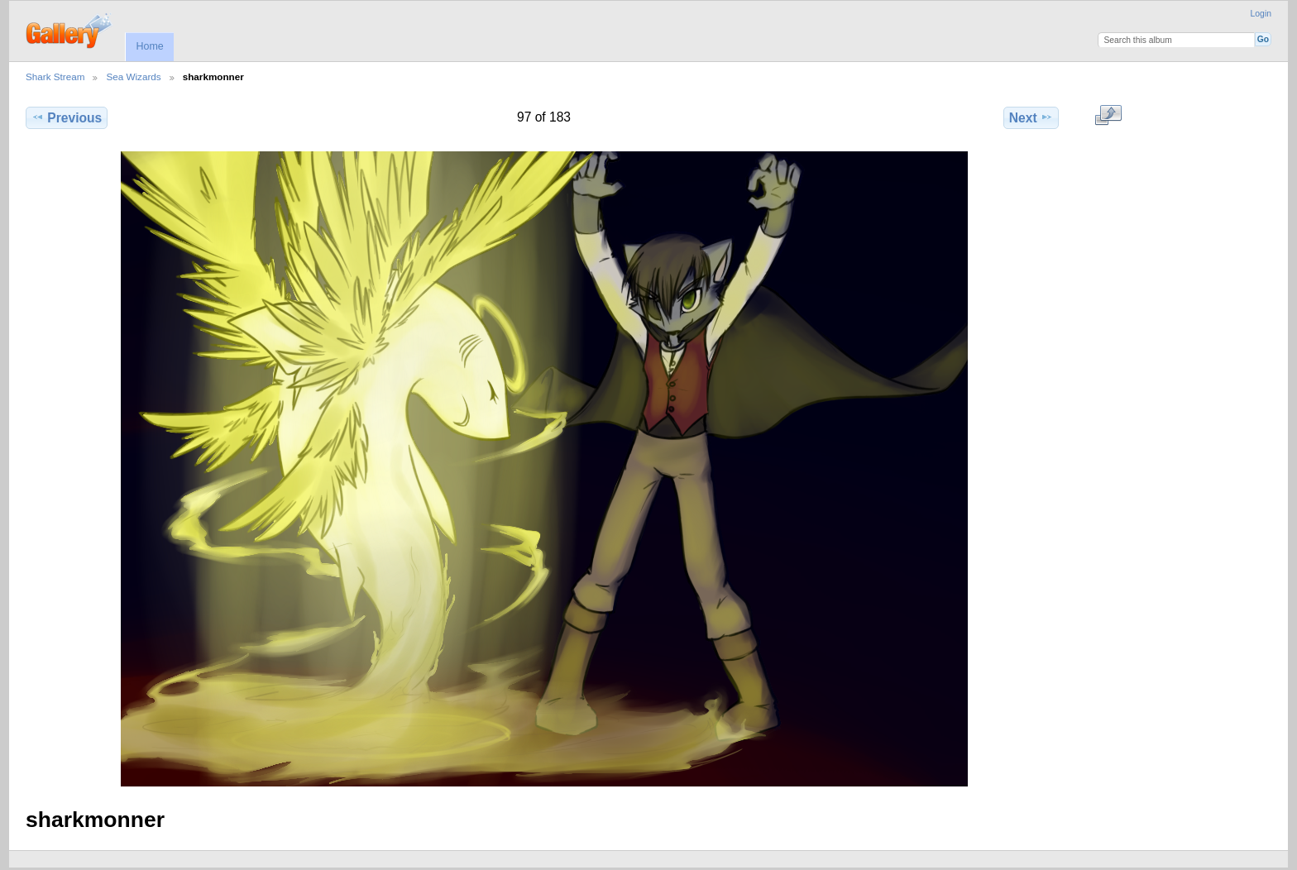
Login (1261, 13)
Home (149, 46)
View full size (1108, 115)
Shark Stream (55, 76)
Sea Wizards (133, 76)
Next (1031, 117)
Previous (66, 117)
